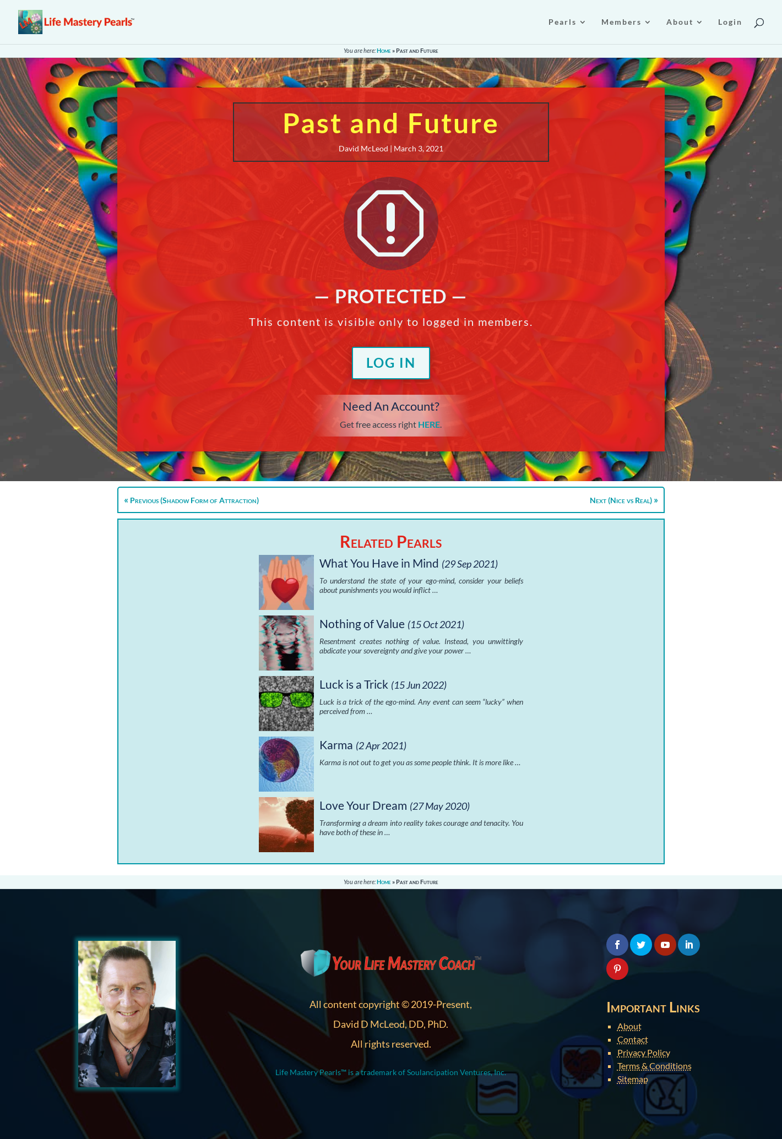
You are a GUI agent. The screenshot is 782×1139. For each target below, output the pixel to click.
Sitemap (632, 1078)
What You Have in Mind (379, 563)
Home (384, 50)
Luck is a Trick (353, 684)
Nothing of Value (362, 623)
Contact (632, 1039)
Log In (391, 362)
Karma (336, 744)
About (629, 1026)
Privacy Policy (643, 1052)
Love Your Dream (363, 805)
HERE (429, 424)
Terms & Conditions (654, 1065)
